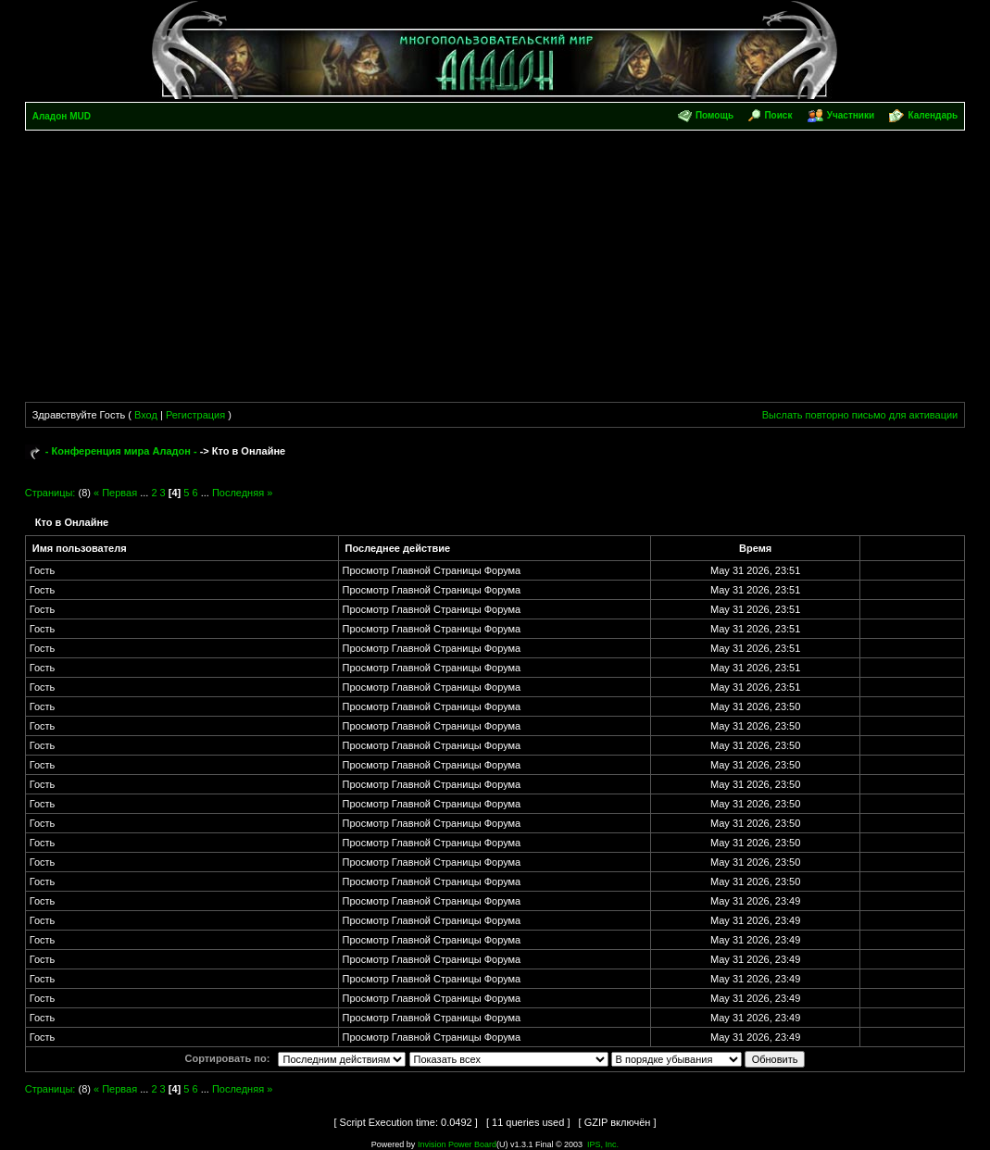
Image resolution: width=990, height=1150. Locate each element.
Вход (145, 414)
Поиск (778, 115)
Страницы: (50, 492)
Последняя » (242, 492)
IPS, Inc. (603, 1144)
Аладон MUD (61, 116)
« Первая (115, 492)
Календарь (933, 115)
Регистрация (195, 414)
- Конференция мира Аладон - (121, 450)
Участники (850, 115)
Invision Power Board (457, 1144)
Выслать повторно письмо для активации (860, 414)
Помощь (714, 115)
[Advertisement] (495, 269)
